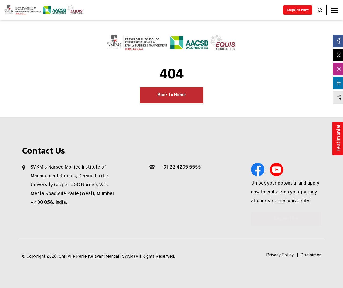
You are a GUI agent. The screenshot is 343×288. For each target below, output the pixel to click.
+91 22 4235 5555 (180, 167)
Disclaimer (310, 255)
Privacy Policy (280, 255)
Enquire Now (297, 10)
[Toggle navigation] (335, 10)
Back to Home (172, 95)
